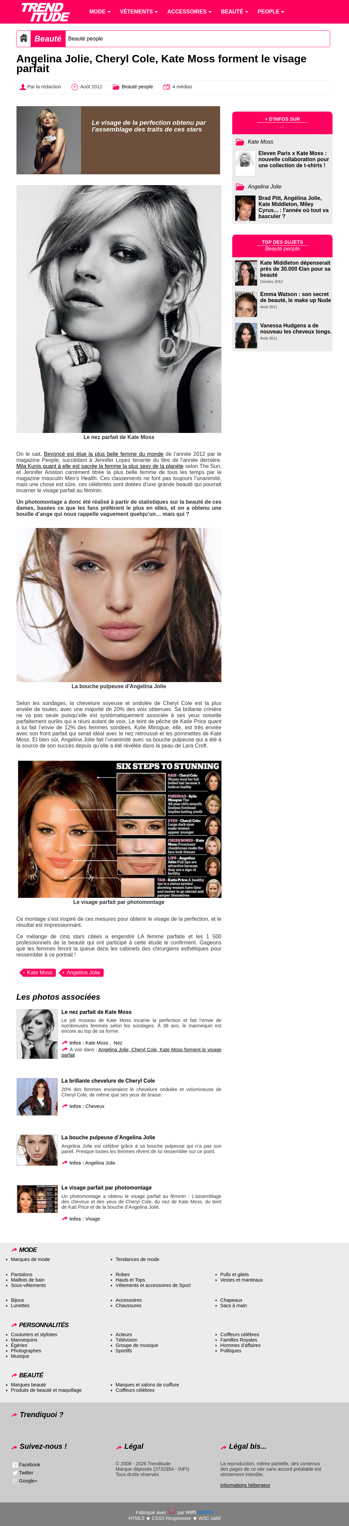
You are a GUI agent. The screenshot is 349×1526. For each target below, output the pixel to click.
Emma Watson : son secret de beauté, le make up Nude (295, 297)
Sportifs (124, 1350)
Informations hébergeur (245, 1485)
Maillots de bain (28, 1280)
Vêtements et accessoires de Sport (153, 1285)
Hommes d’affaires (240, 1345)
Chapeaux (231, 1300)
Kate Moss (40, 972)
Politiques (230, 1350)
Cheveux (95, 1106)
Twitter (26, 1472)
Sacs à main (233, 1305)
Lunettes (20, 1305)
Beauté (48, 38)
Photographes (26, 1350)
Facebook (29, 1464)
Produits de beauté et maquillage (46, 1390)
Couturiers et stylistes (34, 1334)
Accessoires (129, 1300)
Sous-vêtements (28, 1285)
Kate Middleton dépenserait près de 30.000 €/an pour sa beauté (295, 269)
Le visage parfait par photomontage (107, 1188)
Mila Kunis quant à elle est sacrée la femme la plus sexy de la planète (100, 466)
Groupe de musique (137, 1345)
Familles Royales (238, 1340)
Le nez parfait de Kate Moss (97, 1012)
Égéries (19, 1345)
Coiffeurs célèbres (239, 1334)
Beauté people (85, 38)
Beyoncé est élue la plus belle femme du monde (104, 454)
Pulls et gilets (234, 1274)
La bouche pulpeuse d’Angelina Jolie (108, 1137)
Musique (20, 1356)
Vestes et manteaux (241, 1280)
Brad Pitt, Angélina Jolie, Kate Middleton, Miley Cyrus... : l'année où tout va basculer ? (293, 207)
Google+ (28, 1481)
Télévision (127, 1340)
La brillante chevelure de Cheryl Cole (108, 1081)
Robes (123, 1274)
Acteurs (124, 1334)
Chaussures (129, 1305)
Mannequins (24, 1340)
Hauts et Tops (130, 1280)
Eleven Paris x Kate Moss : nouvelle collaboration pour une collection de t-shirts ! (293, 159)
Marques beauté (28, 1384)
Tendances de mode (138, 1259)
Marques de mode (30, 1259)
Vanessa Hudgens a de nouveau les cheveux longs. (296, 328)
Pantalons (22, 1274)
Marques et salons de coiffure (147, 1384)
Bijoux (17, 1300)
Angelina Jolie (83, 972)
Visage (92, 1219)
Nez (118, 1043)
